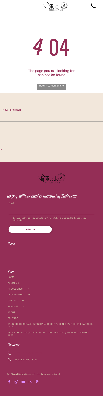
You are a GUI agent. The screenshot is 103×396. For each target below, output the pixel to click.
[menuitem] (51, 279)
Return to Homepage (51, 85)
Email (11, 203)
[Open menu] (15, 6)
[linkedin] (30, 382)
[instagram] (16, 382)
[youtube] (23, 382)
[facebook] (9, 382)
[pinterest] (37, 382)
